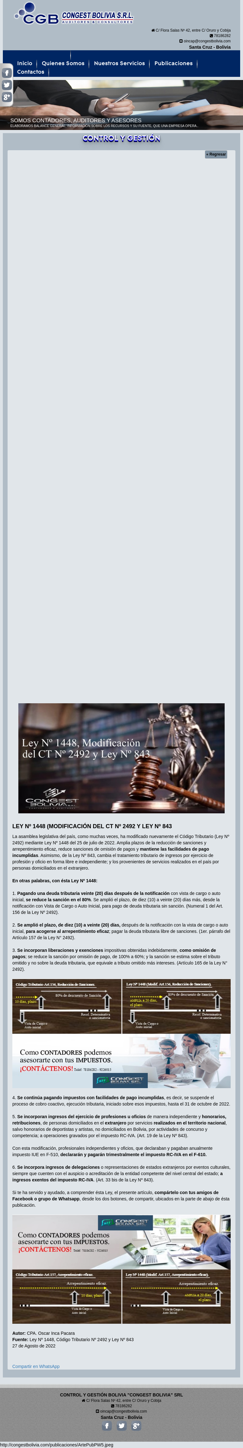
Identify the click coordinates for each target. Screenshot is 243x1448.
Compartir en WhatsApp (35, 1366)
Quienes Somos (63, 63)
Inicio (24, 63)
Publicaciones (173, 63)
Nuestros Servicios (119, 63)
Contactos (30, 72)
